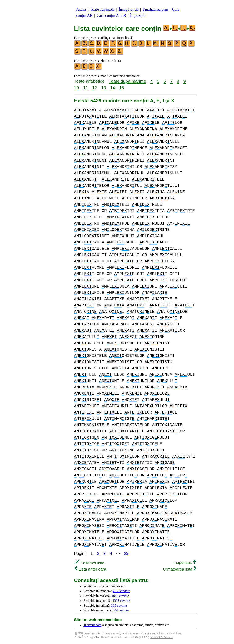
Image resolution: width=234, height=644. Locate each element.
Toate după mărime (127, 81)
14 (112, 87)
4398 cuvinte (121, 600)
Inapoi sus (184, 562)
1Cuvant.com (92, 625)
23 (126, 553)
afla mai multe (148, 633)
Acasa (81, 9)
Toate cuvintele (102, 9)
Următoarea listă (179, 569)
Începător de (129, 9)
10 (76, 87)
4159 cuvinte (121, 591)
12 (94, 87)
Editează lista (89, 563)
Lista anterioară (90, 569)
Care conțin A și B (111, 15)
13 (103, 87)
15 (121, 87)
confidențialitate (173, 633)
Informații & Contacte (161, 637)
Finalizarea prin (155, 9)
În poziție (137, 15)
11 (85, 87)
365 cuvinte (119, 605)
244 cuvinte (121, 610)
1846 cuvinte (120, 596)
